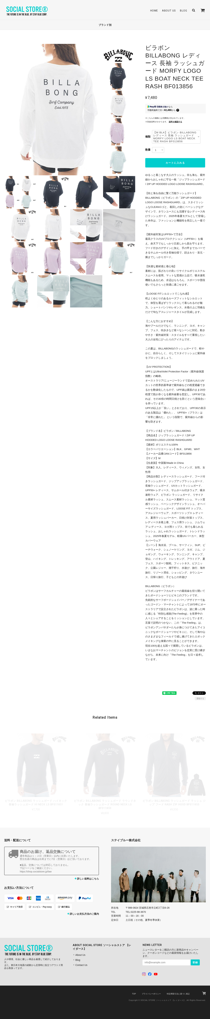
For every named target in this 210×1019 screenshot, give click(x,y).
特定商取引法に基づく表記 (178, 994)
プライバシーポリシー (151, 994)
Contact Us (81, 965)
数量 (147, 149)
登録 (195, 962)
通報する (200, 698)
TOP (134, 994)
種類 (147, 136)
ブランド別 (105, 25)
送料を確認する (175, 122)
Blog (183, 10)
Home (154, 10)
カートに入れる (175, 162)
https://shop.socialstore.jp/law (36, 871)
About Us (169, 10)
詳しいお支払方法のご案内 (84, 913)
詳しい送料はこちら (88, 878)
